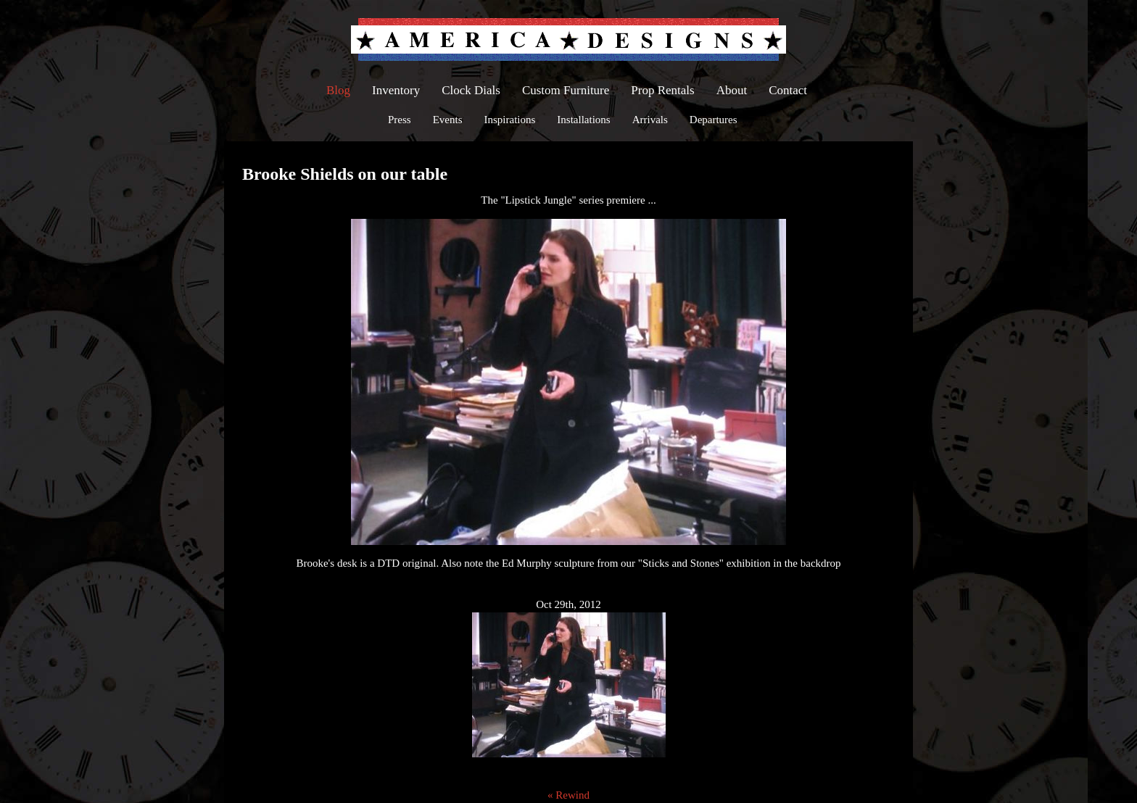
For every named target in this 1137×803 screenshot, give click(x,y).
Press (399, 119)
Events (448, 119)
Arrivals (650, 119)
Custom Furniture (565, 90)
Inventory (396, 90)
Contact (788, 90)
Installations (583, 119)
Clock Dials (471, 90)
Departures (713, 119)
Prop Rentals (662, 90)
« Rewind (568, 795)
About (732, 90)
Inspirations (510, 119)
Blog (338, 90)
